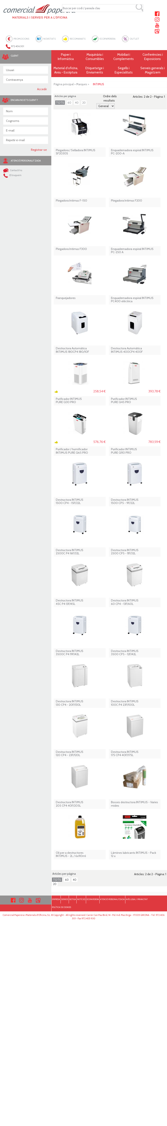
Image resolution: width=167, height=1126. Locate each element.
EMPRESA (56, 899)
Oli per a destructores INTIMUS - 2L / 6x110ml (71, 854)
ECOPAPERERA (107, 38)
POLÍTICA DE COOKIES (61, 907)
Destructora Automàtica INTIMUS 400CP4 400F (127, 350)
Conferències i (152, 57)
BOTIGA (72, 899)
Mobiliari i (124, 57)
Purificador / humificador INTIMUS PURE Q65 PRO (72, 451)
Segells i (124, 70)
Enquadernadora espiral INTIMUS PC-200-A (132, 152)
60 (69, 102)
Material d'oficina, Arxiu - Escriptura (65, 70)
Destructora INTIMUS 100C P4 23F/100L (124, 703)
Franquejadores (66, 298)
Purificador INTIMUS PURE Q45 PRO (124, 400)
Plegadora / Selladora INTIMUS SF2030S (75, 152)
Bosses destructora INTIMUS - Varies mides (134, 804)
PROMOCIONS (21, 38)
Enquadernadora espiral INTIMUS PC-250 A (132, 250)
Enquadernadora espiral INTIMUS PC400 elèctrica (132, 299)
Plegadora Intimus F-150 (71, 200)
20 (84, 102)
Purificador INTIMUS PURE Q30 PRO (69, 400)
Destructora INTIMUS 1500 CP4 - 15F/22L (69, 501)
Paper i (66, 57)
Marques (81, 84)
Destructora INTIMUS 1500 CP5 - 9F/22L (124, 501)
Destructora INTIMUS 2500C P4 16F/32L (69, 552)
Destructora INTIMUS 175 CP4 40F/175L (124, 753)
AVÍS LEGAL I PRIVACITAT (137, 899)
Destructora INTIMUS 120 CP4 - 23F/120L (69, 753)
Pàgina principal (64, 84)
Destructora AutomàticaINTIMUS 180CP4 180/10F (72, 350)
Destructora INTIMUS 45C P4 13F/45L (69, 602)
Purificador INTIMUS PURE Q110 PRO (124, 451)
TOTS (60, 102)
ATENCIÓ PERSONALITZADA (112, 899)
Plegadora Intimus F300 (71, 249)
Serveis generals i (152, 70)
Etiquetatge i (95, 70)
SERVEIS (64, 899)
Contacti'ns (12, 170)
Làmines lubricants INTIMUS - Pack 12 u (133, 854)
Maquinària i (95, 57)
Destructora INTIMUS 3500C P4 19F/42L (69, 652)
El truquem (12, 175)
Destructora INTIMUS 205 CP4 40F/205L (69, 804)
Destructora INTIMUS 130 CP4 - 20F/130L (69, 703)
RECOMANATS (77, 38)
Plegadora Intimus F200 (126, 200)
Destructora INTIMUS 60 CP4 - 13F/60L (124, 602)
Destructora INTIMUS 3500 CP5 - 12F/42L (124, 652)
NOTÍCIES (81, 899)
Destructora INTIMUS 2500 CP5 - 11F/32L (124, 552)
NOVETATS (49, 38)
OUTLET (134, 38)
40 (77, 102)
